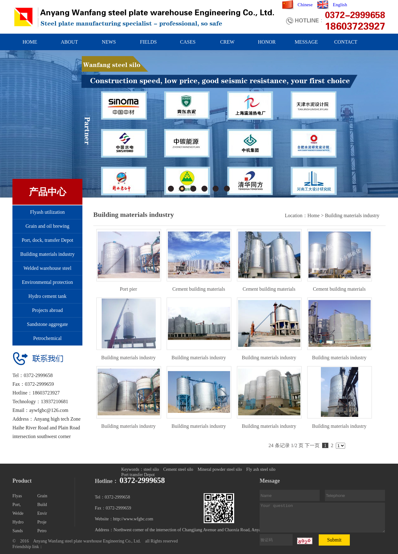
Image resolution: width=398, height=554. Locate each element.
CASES (188, 42)
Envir (42, 513)
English (340, 4)
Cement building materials (198, 289)
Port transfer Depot (138, 474)
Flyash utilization (47, 212)
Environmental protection (47, 282)
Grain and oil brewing (47, 226)
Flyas (17, 496)
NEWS (109, 42)
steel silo (151, 469)
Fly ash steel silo (260, 469)
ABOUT (69, 42)
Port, (16, 504)
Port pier (128, 289)
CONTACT (345, 42)
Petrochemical (47, 338)
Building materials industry (47, 254)
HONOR (267, 42)
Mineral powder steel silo (219, 469)
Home (314, 215)
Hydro (18, 522)
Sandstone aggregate (47, 324)
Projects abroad (47, 310)
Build (42, 504)
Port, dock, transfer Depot (47, 240)
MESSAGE (306, 42)
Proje (42, 522)
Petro (42, 530)
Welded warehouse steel (47, 268)
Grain (42, 496)
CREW (227, 42)
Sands (17, 530)
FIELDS (148, 42)
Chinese (305, 4)
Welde (17, 513)
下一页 (312, 445)
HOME (29, 42)
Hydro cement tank (47, 296)
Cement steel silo (178, 469)
